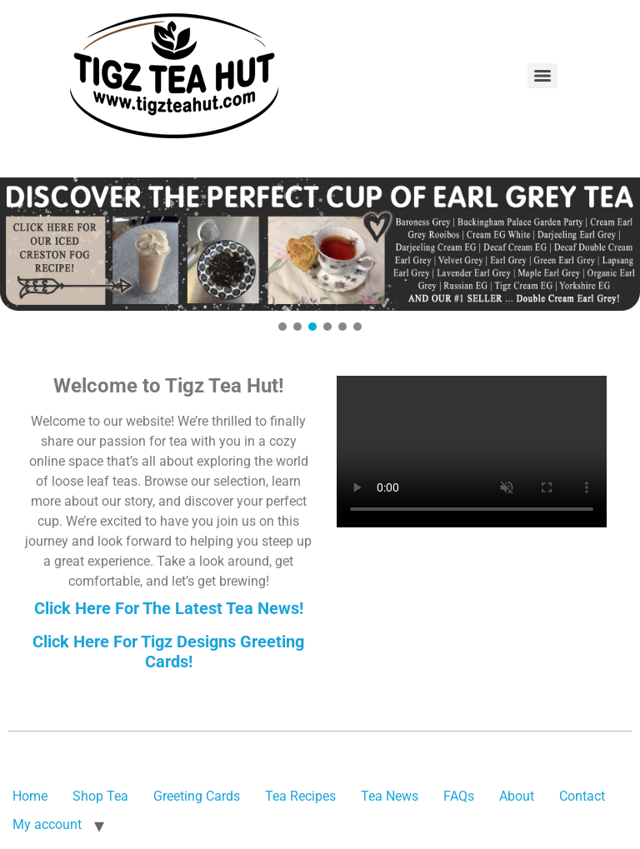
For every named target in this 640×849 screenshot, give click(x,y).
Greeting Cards (196, 796)
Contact (582, 796)
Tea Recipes (300, 796)
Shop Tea (100, 796)
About (516, 796)
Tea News (389, 796)
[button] (320, 244)
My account (47, 824)
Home (30, 796)
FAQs (458, 796)
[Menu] (543, 75)
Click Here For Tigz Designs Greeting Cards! (168, 652)
